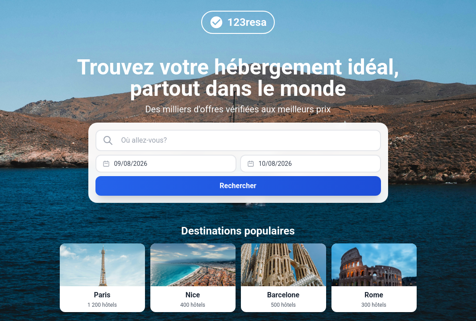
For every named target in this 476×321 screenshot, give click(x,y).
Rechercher (237, 185)
